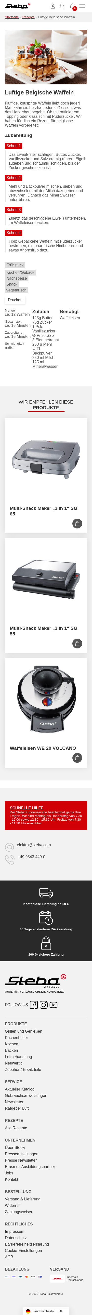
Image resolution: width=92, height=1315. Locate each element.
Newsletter (14, 1102)
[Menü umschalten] (82, 6)
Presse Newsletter (21, 1160)
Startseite (12, 17)
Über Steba (15, 1147)
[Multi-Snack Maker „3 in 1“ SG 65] (46, 459)
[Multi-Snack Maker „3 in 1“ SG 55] (46, 579)
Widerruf (12, 1205)
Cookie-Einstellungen (23, 1251)
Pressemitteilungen (21, 1154)
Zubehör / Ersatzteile (23, 1069)
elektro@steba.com (34, 845)
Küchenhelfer (16, 1038)
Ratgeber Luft (17, 1108)
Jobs (9, 1173)
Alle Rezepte (16, 1128)
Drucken (15, 300)
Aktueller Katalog (20, 1089)
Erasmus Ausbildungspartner (30, 1167)
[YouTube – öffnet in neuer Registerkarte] (53, 1005)
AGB (9, 1257)
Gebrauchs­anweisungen (26, 1095)
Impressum (14, 1231)
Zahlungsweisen (19, 1212)
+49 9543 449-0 (31, 857)
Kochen (11, 1044)
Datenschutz (16, 1238)
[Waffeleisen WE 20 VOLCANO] (46, 699)
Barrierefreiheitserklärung (27, 1244)
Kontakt (11, 1179)
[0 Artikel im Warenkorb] (72, 6)
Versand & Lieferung (22, 1199)
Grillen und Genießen (23, 1031)
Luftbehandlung (18, 1057)
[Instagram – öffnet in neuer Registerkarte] (44, 1005)
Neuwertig (14, 1063)
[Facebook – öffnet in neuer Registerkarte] (34, 1005)
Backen (11, 1050)
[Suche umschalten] (62, 6)
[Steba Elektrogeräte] (17, 6)
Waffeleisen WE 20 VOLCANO (43, 748)
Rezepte (28, 17)
